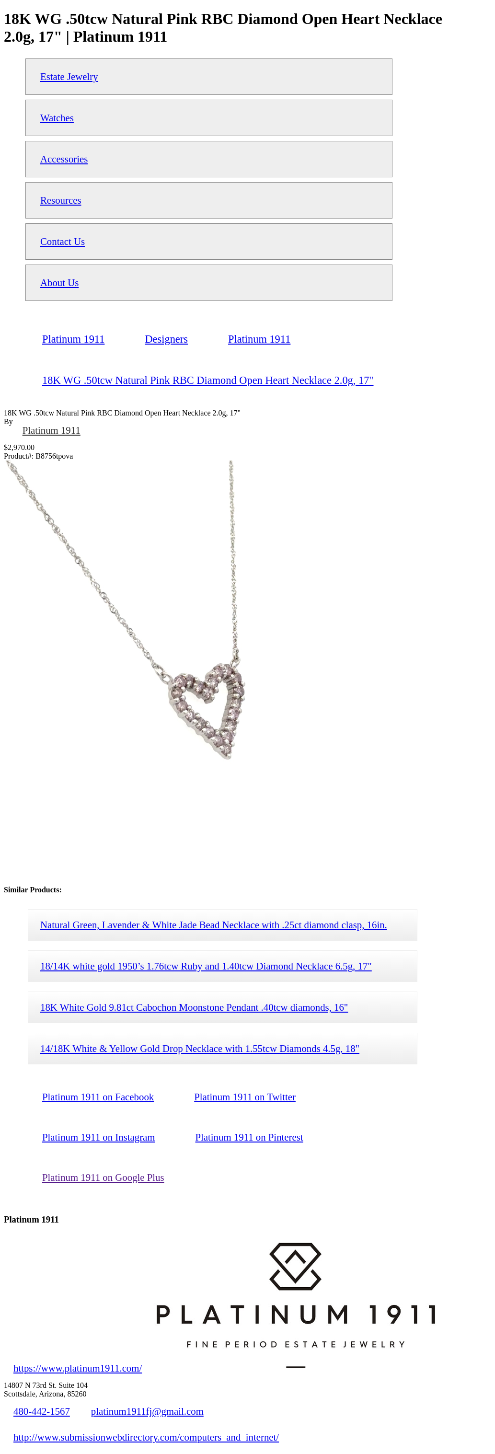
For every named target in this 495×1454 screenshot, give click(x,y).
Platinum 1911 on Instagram (98, 1136)
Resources (60, 200)
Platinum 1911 (52, 430)
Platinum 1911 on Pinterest (249, 1136)
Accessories (64, 158)
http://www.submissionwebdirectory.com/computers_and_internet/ (146, 1436)
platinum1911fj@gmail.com (147, 1411)
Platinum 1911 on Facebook (98, 1096)
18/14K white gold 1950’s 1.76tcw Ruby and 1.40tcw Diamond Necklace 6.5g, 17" (206, 965)
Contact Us (62, 241)
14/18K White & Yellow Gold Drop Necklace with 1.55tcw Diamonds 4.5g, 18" (199, 1048)
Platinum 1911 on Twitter (245, 1096)
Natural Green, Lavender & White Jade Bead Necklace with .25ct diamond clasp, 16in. (213, 924)
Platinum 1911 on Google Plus (103, 1177)
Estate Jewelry (69, 76)
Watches (57, 117)
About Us (59, 282)
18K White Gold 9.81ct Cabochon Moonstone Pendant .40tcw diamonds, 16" (194, 1007)
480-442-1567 (41, 1411)
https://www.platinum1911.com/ (77, 1367)
